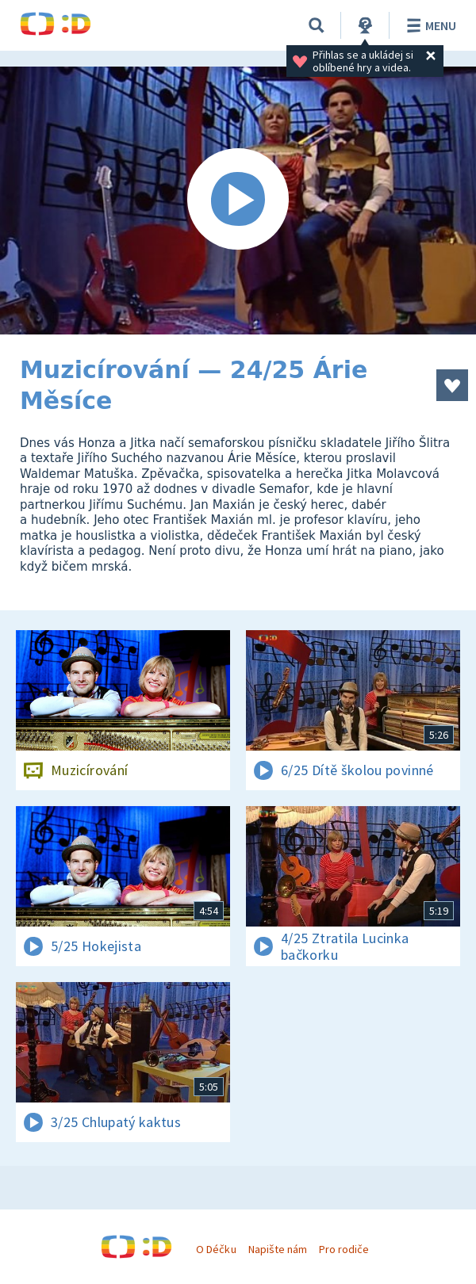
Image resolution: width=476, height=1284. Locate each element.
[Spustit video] (238, 200)
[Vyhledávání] (316, 25)
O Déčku (216, 1249)
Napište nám (277, 1249)
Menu (428, 25)
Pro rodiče (344, 1249)
